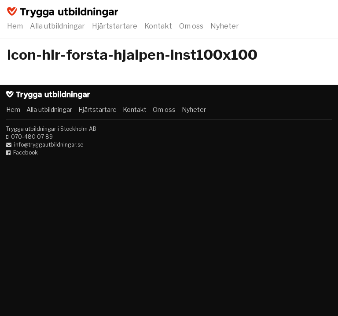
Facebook (25, 152)
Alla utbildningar (57, 26)
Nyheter (224, 26)
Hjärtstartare (114, 26)
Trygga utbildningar (62, 12)
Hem (15, 26)
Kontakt (158, 26)
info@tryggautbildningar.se (48, 144)
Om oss (191, 26)
